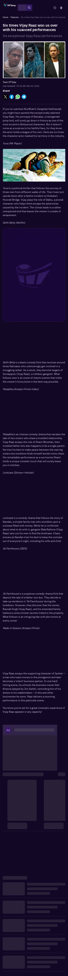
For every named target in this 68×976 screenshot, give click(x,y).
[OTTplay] (10, 7)
